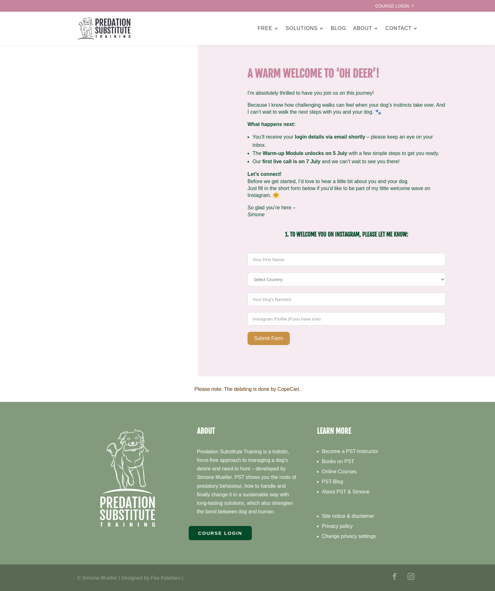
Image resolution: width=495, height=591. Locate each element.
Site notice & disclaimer (348, 516)
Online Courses (339, 471)
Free (265, 28)
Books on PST (338, 461)
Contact (398, 28)
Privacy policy (337, 526)
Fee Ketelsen (166, 578)
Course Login (392, 6)
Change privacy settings (349, 536)
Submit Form (268, 338)
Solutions (302, 28)
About (362, 28)
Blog (338, 28)
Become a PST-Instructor (350, 451)
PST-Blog (332, 481)
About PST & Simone (346, 491)
